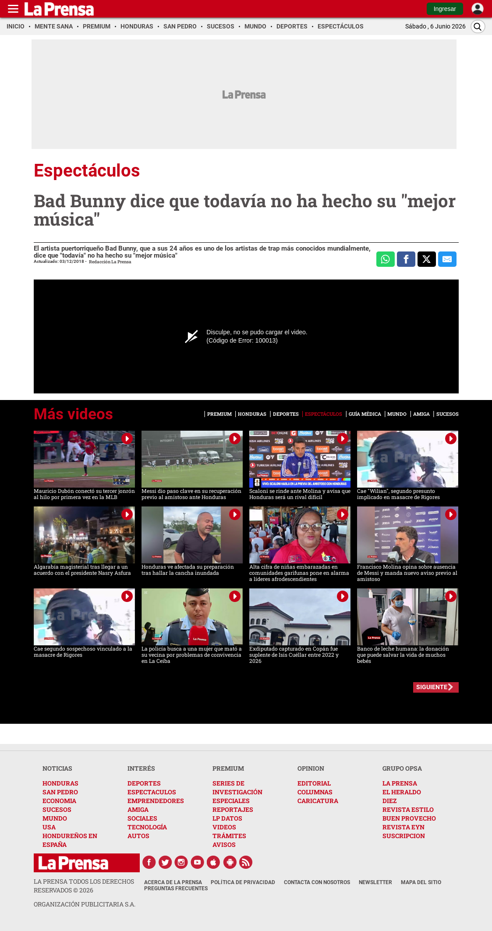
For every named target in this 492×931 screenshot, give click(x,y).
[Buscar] (478, 26)
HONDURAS (60, 783)
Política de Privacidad (243, 882)
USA (49, 827)
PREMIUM (228, 768)
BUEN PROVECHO (409, 818)
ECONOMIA (59, 800)
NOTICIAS (57, 768)
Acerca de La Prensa (173, 882)
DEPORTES (144, 783)
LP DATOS (227, 818)
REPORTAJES (232, 809)
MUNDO (54, 818)
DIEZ (389, 800)
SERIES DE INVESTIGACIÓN (237, 787)
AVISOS (224, 844)
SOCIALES (142, 818)
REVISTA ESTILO (408, 809)
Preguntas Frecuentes (176, 888)
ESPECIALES (231, 800)
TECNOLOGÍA (147, 827)
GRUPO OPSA (402, 768)
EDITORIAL (314, 783)
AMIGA (138, 809)
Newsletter (375, 882)
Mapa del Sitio (421, 882)
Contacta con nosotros (317, 882)
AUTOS (138, 836)
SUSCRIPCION (403, 836)
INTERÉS (141, 768)
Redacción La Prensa (110, 262)
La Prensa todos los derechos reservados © (84, 885)
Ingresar (445, 8)
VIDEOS (224, 827)
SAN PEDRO (60, 792)
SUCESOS (56, 809)
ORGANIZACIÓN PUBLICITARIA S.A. (84, 904)
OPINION (310, 768)
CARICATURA (317, 800)
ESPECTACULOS (151, 792)
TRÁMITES (229, 836)
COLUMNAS (315, 792)
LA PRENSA (399, 783)
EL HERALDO (401, 792)
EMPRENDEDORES (155, 800)
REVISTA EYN (403, 827)
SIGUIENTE (431, 686)
